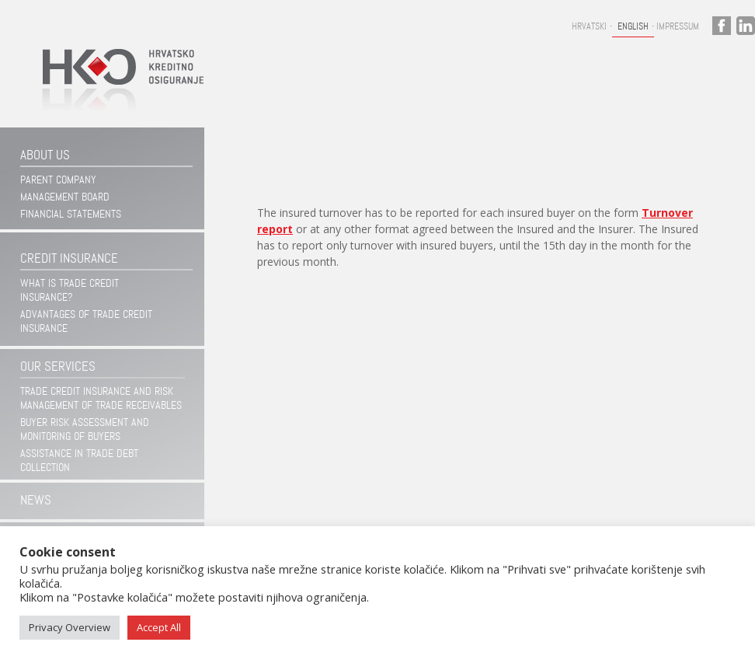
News (35, 500)
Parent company (58, 179)
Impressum (677, 26)
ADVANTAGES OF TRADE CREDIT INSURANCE (86, 321)
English (633, 26)
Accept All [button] (159, 627)
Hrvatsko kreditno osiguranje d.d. (116, 88)
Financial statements (70, 214)
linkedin (745, 25)
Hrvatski (589, 26)
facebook (721, 25)
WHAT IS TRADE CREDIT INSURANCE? (69, 290)
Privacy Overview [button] (69, 627)
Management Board (65, 196)
